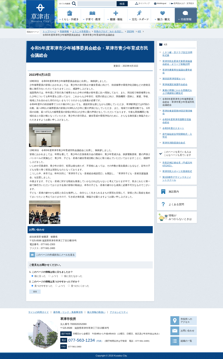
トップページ (49, 31)
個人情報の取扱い (96, 312)
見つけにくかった (80, 286)
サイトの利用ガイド (38, 312)
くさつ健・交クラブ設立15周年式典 (177, 54)
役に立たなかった (73, 276)
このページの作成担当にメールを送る (55, 255)
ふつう (54, 276)
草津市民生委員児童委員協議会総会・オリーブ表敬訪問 (177, 62)
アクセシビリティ (119, 312)
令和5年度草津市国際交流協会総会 (176, 121)
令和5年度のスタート (173, 128)
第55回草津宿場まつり (173, 78)
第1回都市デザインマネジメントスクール (176, 178)
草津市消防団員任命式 (173, 143)
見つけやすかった (43, 286)
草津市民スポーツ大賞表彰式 (177, 171)
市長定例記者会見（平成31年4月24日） (177, 164)
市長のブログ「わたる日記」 (108, 31)
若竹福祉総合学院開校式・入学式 (177, 135)
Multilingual (159, 3)
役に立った (40, 276)
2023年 (130, 31)
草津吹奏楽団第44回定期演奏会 (177, 112)
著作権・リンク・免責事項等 (68, 312)
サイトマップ (142, 3)
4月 (139, 31)
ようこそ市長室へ (81, 31)
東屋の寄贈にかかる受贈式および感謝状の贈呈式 (177, 92)
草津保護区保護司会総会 (174, 84)
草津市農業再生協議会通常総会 (177, 71)
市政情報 (64, 31)
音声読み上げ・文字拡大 (181, 3)
